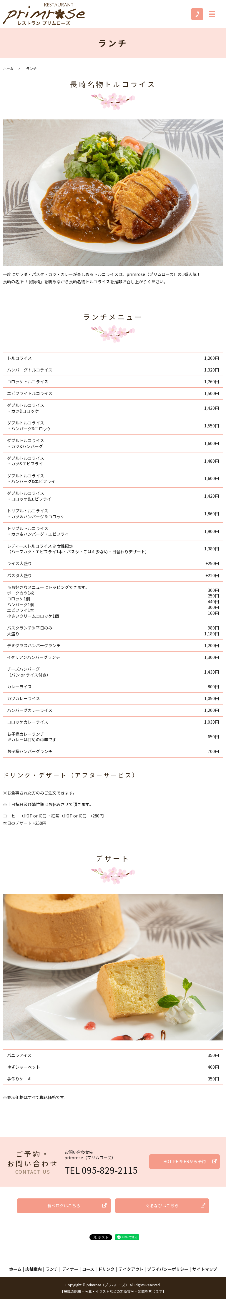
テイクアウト (131, 1269)
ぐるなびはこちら (162, 1205)
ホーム (8, 68)
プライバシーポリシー (167, 1269)
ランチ (52, 1269)
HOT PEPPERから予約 (184, 1161)
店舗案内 (33, 1269)
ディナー (70, 1269)
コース (88, 1269)
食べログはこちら (63, 1205)
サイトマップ (204, 1269)
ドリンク (106, 1269)
